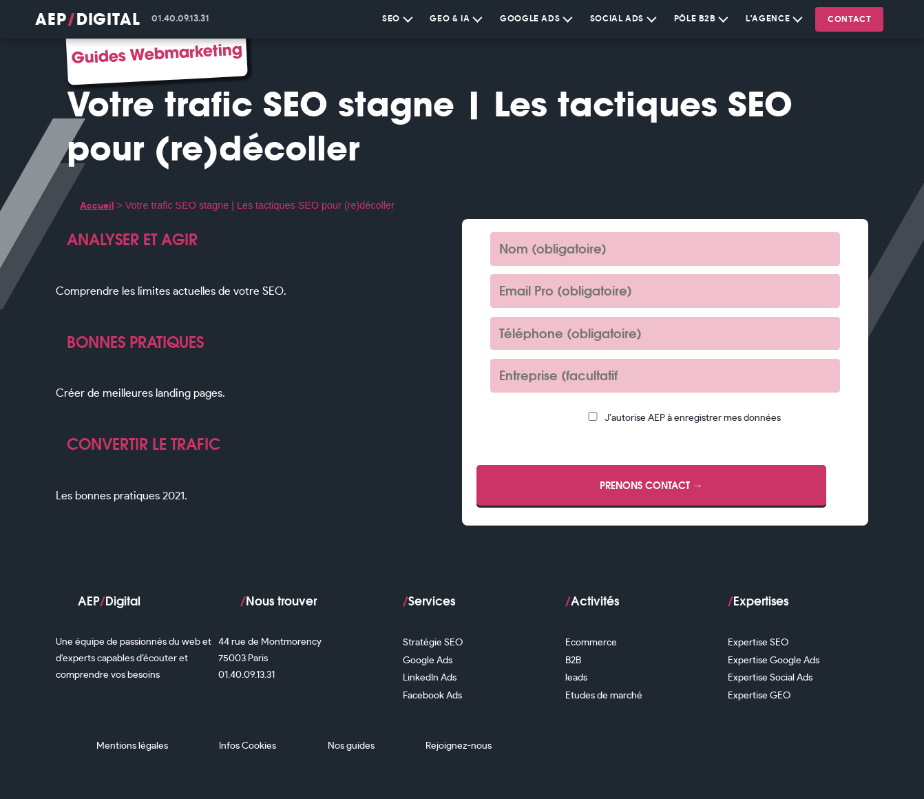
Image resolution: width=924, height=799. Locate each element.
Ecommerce (591, 642)
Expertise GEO (759, 695)
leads (576, 677)
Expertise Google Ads (773, 660)
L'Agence (774, 17)
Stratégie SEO (433, 642)
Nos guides (351, 745)
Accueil (97, 205)
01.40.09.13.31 (180, 18)
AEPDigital (87, 19)
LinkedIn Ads (429, 677)
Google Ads (536, 17)
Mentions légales (132, 745)
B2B (573, 660)
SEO (397, 17)
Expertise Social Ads (770, 677)
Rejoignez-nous (459, 745)
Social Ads (623, 17)
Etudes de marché (603, 695)
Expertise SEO (758, 642)
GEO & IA (456, 17)
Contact (849, 19)
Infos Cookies (247, 745)
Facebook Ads (432, 695)
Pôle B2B (701, 17)
